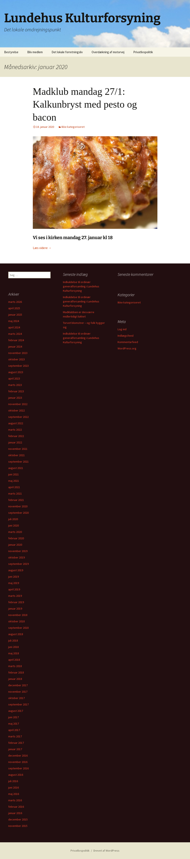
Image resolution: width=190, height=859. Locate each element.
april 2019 (14, 589)
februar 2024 (16, 340)
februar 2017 (16, 743)
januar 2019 (15, 608)
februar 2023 (16, 391)
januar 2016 (15, 813)
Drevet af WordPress (106, 850)
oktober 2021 (16, 455)
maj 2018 (13, 653)
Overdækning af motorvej (108, 52)
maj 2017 (13, 723)
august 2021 (15, 468)
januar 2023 (15, 398)
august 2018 (15, 634)
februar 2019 (16, 602)
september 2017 (18, 704)
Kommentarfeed (128, 342)
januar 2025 (15, 314)
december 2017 (18, 685)
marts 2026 (15, 302)
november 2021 (17, 449)
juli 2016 (13, 781)
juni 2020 (13, 525)
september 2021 (18, 461)
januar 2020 (15, 544)
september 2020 (18, 513)
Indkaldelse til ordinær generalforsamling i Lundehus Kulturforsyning (81, 286)
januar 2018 (15, 679)
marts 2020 (15, 532)
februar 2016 (16, 806)
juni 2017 (13, 717)
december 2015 (18, 819)
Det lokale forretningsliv (67, 52)
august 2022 (15, 423)
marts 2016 (15, 800)
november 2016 (17, 762)
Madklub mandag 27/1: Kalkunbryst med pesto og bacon (85, 104)
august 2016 (15, 775)
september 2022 (18, 417)
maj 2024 (13, 321)
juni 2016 (13, 787)
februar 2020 (16, 538)
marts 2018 (15, 666)
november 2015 (17, 826)
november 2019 (17, 551)
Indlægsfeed (125, 335)
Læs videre (42, 248)
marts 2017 (15, 736)
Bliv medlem (35, 52)
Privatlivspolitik (143, 52)
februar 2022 (16, 436)
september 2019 (18, 564)
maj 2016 (13, 794)
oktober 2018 (16, 621)
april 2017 (14, 730)
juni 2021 (13, 474)
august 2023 (15, 372)
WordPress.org (127, 348)
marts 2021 (15, 493)
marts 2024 (15, 334)
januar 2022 (15, 442)
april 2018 (14, 660)
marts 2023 (15, 385)
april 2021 (14, 487)
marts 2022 (15, 429)
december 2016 (18, 755)
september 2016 (18, 768)
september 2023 (18, 366)
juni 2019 (13, 576)
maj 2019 (13, 583)
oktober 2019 (16, 557)
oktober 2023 (16, 359)
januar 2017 (15, 749)
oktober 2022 (16, 410)
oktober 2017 (16, 698)
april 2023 (14, 378)
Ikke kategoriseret (73, 127)
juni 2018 (13, 647)
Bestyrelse (11, 52)
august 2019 (15, 570)
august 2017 (15, 711)
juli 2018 (13, 640)
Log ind (122, 329)
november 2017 (17, 691)
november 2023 (17, 353)
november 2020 (17, 506)
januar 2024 (15, 346)
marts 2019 (15, 596)
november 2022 (17, 404)
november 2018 (17, 615)
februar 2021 (16, 500)
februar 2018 (16, 672)
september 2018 (18, 628)
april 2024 (14, 327)
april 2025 (14, 308)
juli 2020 (13, 519)
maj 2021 (13, 481)
